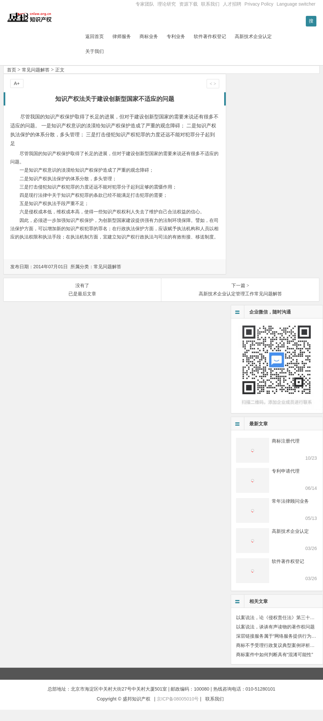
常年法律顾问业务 (290, 512)
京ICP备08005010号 (178, 710)
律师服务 (139, 47)
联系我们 (210, 4)
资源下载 (188, 4)
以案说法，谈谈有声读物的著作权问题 (275, 637)
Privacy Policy (259, 4)
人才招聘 (232, 4)
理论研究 (166, 4)
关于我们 (111, 62)
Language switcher (296, 4)
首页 (11, 80)
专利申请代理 (286, 482)
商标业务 (166, 47)
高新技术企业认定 (270, 47)
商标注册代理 (286, 451)
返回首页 (111, 47)
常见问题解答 (36, 80)
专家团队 (145, 4)
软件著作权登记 (227, 47)
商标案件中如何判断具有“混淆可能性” (274, 665)
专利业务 (193, 47)
